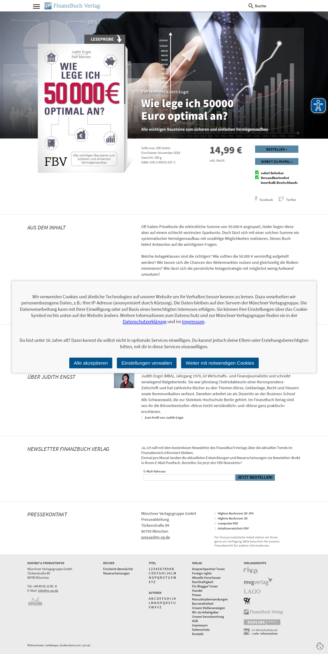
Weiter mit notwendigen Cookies (220, 363)
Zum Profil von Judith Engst (164, 417)
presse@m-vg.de (155, 537)
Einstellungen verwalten (146, 363)
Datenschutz (201, 629)
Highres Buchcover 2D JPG (236, 513)
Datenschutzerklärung (145, 322)
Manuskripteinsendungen (210, 599)
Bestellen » (276, 149)
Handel (197, 590)
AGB (195, 621)
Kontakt (197, 634)
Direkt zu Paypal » (276, 161)
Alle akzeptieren (91, 363)
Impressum (200, 625)
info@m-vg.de (48, 590)
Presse (196, 595)
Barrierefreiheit (202, 603)
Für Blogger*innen (205, 586)
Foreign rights (202, 573)
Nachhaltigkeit (202, 582)
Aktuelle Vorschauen (206, 577)
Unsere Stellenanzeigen (208, 608)
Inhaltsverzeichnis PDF (233, 528)
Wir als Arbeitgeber (205, 612)
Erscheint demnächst (118, 569)
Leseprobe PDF (228, 523)
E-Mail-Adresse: (155, 471)
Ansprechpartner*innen (208, 569)
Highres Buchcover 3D (233, 518)
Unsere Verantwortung (208, 616)
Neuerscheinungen (116, 573)
